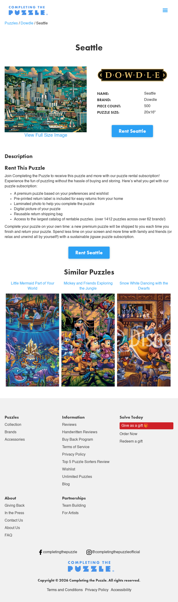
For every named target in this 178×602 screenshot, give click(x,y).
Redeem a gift (131, 441)
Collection (13, 425)
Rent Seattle (132, 131)
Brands (10, 432)
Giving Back (15, 506)
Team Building (74, 506)
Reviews (69, 425)
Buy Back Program (77, 440)
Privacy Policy (74, 454)
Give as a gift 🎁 (134, 426)
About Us (12, 528)
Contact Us (14, 521)
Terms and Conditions (65, 590)
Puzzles (11, 23)
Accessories (15, 440)
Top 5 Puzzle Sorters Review (86, 462)
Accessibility (121, 590)
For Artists (70, 513)
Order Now (128, 434)
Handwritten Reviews (79, 432)
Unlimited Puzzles (77, 477)
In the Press (14, 513)
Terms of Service (75, 447)
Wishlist (68, 469)
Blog (66, 484)
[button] (165, 10)
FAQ (8, 535)
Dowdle (27, 23)
